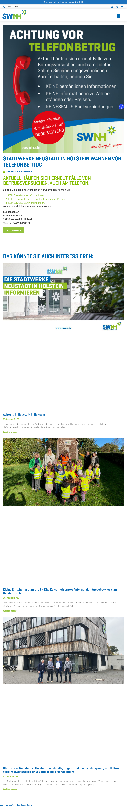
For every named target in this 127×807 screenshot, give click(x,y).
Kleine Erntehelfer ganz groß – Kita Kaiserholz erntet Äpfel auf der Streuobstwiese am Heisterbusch (60, 592)
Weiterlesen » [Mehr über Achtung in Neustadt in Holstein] (10, 432)
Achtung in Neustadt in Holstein (24, 415)
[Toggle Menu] (118, 16)
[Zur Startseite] (21, 14)
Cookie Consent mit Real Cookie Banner (16, 805)
